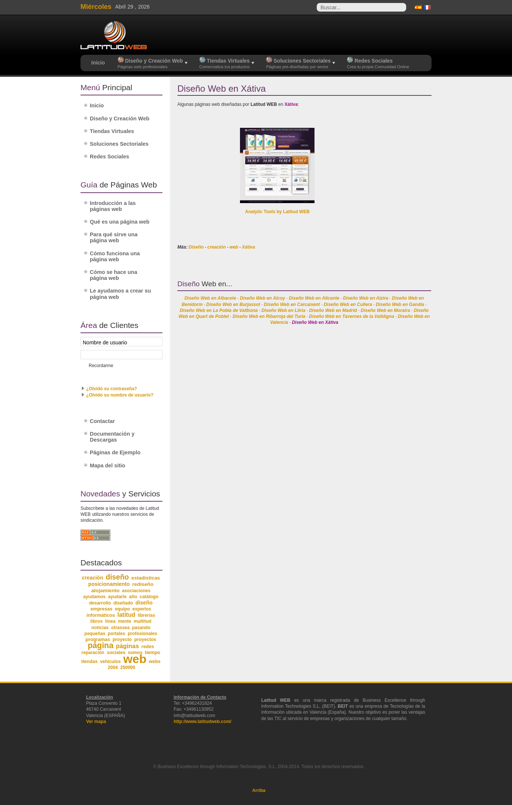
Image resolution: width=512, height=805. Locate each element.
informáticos (100, 615)
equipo (122, 609)
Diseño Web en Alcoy (262, 298)
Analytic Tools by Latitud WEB (277, 211)
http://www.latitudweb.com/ (202, 721)
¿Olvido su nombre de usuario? (120, 395)
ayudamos (94, 596)
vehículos (110, 661)
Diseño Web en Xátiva (315, 322)
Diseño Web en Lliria (284, 310)
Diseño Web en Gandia (400, 304)
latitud (126, 615)
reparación (93, 652)
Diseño (196, 247)
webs (155, 661)
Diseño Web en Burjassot (233, 304)
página (100, 645)
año (133, 596)
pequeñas (95, 633)
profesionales (142, 633)
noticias (100, 627)
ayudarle (117, 596)
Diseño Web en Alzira (365, 298)
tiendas (89, 661)
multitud (143, 621)
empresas (102, 609)
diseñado (123, 603)
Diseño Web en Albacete (210, 298)
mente (124, 621)
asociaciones (136, 590)
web (234, 247)
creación (216, 247)
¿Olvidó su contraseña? (111, 388)
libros (96, 621)
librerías (146, 615)
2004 (113, 667)
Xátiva (248, 247)
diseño (117, 577)
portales (116, 633)
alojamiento (105, 590)
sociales (116, 652)
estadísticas (146, 578)
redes (147, 646)
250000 (127, 667)
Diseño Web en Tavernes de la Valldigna (351, 316)
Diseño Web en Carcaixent (292, 304)
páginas (127, 646)
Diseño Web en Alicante (314, 298)
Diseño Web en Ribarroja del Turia (269, 316)
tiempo (152, 652)
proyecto (122, 639)
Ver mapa (96, 721)
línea (110, 621)
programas (97, 639)
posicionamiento (109, 584)
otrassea (120, 627)
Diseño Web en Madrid (333, 310)
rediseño (143, 584)
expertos (141, 609)
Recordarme (101, 365)
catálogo (149, 596)
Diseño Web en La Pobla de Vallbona (218, 310)
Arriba (258, 790)
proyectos (145, 639)
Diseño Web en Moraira (385, 310)
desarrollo (100, 603)
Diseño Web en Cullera (348, 304)
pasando (141, 627)
